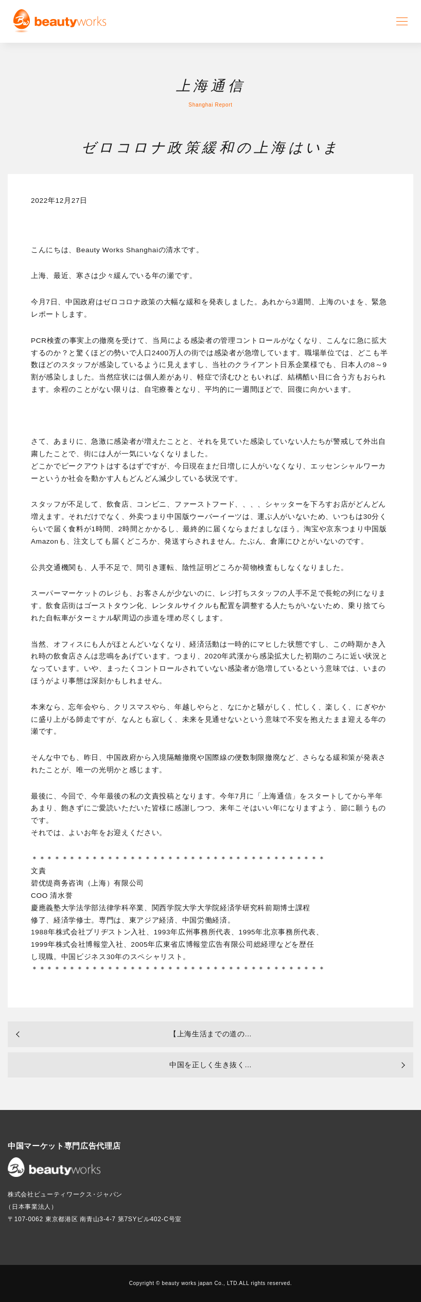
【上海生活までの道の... (210, 1034)
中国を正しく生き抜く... (210, 1065)
